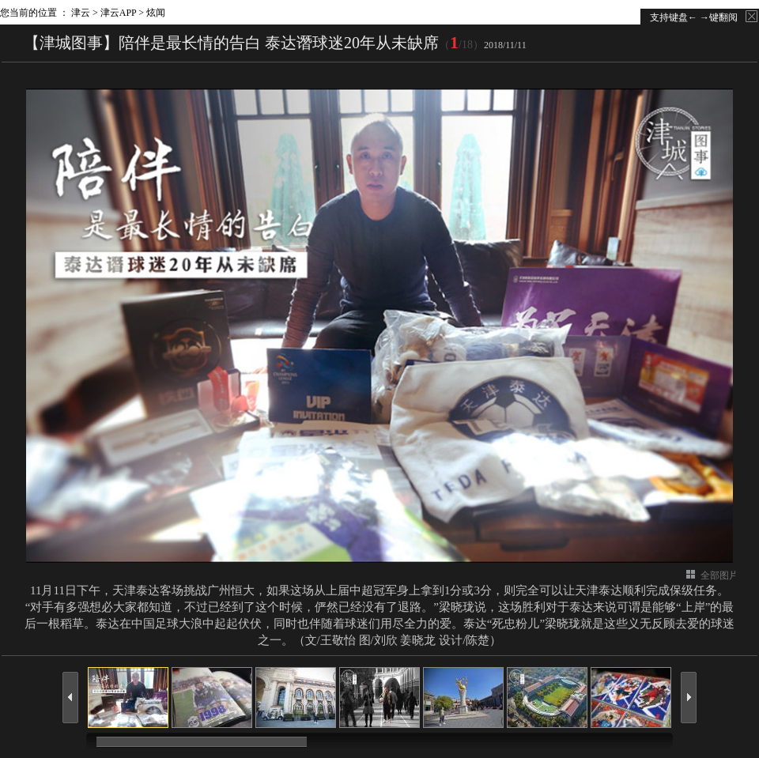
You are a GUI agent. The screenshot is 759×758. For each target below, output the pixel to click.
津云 (80, 12)
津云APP (118, 12)
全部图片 (719, 575)
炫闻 (155, 12)
